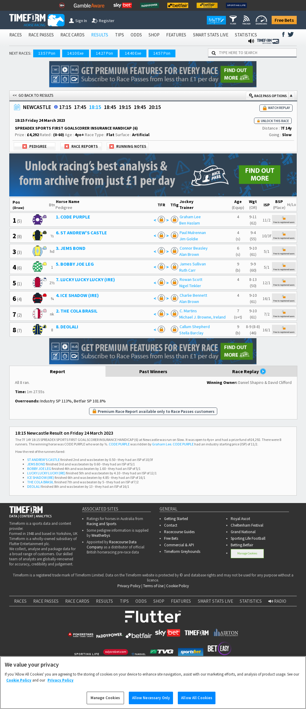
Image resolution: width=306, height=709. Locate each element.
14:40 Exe (133, 53)
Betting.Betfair (242, 544)
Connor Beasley (194, 248)
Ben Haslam (189, 223)
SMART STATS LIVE (210, 35)
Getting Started (176, 518)
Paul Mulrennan (193, 232)
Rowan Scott (191, 279)
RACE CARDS (72, 35)
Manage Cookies (247, 553)
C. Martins (188, 310)
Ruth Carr (187, 270)
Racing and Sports (101, 523)
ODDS (136, 35)
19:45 (140, 107)
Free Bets (284, 20)
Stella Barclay (191, 333)
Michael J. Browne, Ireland (202, 317)
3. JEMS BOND (70, 248)
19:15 (125, 107)
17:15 (65, 107)
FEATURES (176, 35)
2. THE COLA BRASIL (76, 311)
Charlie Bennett (193, 295)
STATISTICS (246, 35)
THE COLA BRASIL (40, 482)
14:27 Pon (104, 53)
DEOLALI (34, 486)
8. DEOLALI (67, 327)
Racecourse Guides (179, 531)
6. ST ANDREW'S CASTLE (81, 233)
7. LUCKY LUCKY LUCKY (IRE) (85, 279)
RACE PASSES (41, 35)
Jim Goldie (188, 239)
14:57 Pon (161, 53)
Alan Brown (189, 254)
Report (57, 371)
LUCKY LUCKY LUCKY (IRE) (46, 473)
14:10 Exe (75, 53)
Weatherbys (100, 535)
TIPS (119, 35)
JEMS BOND (36, 464)
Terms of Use (153, 585)
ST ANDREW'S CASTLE (43, 459)
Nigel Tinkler (190, 285)
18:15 (95, 107)
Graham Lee (190, 216)
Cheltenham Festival (247, 525)
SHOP (154, 35)
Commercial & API (179, 544)
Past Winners (153, 371)
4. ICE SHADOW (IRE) (77, 295)
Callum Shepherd (195, 326)
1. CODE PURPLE (73, 217)
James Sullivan (193, 264)
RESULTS (99, 35)
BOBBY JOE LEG (39, 468)
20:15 (155, 107)
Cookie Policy (177, 585)
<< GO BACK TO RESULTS (33, 95)
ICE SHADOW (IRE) (40, 477)
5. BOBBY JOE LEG (75, 264)
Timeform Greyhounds (182, 551)
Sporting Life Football (248, 538)
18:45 (110, 107)
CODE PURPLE (119, 444)
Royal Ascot (240, 518)
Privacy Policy (128, 585)
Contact (170, 525)
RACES (15, 35)
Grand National (243, 531)
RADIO (277, 601)
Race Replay (249, 371)
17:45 (80, 107)
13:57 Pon (46, 53)
